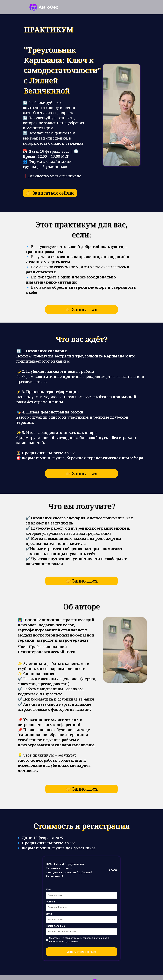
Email (49, 913)
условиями (72, 941)
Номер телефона (55, 926)
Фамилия (51, 901)
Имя (48, 889)
